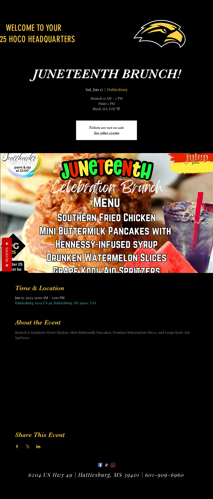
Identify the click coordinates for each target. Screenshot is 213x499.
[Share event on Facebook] (17, 446)
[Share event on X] (28, 446)
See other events (106, 133)
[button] (205, 9)
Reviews (6, 254)
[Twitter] (106, 465)
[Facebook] (100, 465)
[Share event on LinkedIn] (38, 446)
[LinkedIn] (113, 465)
